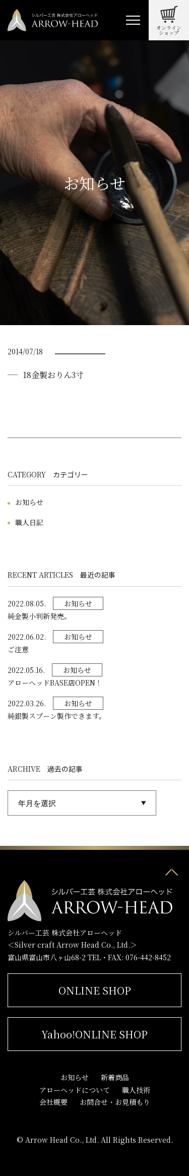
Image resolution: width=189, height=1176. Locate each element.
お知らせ (29, 502)
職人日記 (29, 522)
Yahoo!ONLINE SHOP (94, 1034)
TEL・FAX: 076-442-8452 (129, 957)
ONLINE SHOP (94, 990)
